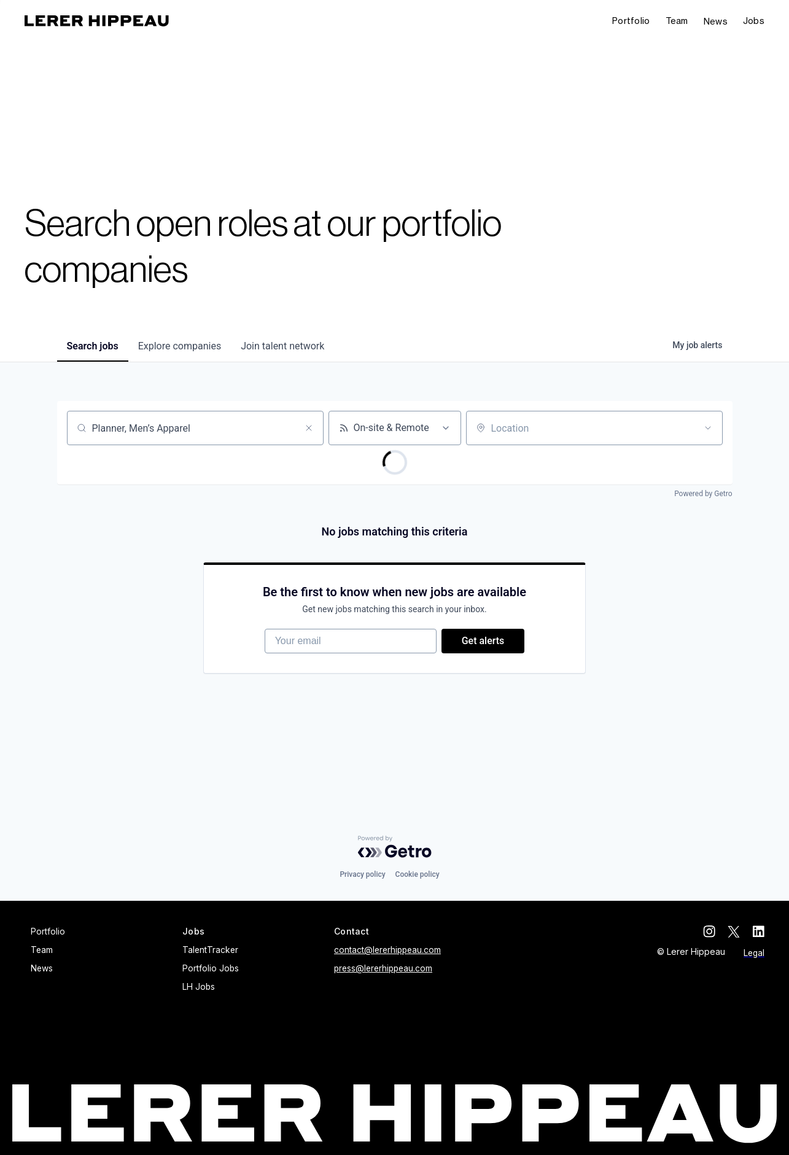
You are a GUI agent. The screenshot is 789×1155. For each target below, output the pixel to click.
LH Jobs (198, 987)
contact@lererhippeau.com (387, 950)
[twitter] (734, 931)
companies (179, 346)
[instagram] (709, 931)
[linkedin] (758, 931)
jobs (93, 346)
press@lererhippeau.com (383, 968)
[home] (97, 21)
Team (677, 20)
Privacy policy (362, 874)
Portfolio (631, 20)
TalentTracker (210, 950)
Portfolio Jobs (210, 968)
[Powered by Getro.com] (395, 847)
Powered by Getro (703, 493)
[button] (753, 21)
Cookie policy (417, 874)
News (716, 21)
